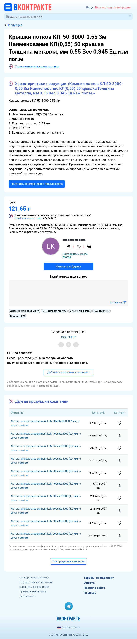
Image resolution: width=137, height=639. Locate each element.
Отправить (116, 302)
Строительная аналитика (34, 586)
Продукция (14, 25)
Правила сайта (94, 588)
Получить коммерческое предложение (37, 184)
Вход (89, 7)
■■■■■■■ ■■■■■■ (74, 239)
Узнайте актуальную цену (28, 218)
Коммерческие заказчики (34, 577)
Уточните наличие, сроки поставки (37, 66)
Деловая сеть (27, 596)
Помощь (90, 593)
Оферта (89, 583)
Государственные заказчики (36, 582)
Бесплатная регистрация (113, 7)
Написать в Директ (68, 266)
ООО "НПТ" (68, 337)
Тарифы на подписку (99, 578)
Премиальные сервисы (33, 591)
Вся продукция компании (68, 561)
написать (119, 423)
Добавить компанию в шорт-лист (68, 372)
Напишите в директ (18, 549)
